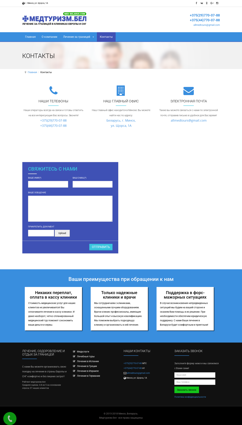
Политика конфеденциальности (190, 397)
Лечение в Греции (87, 366)
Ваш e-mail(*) (79, 178)
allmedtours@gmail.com (206, 25)
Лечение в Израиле (88, 371)
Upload (62, 233)
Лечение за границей (78, 36)
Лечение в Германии (88, 375)
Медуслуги (83, 351)
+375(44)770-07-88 (205, 20)
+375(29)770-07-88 (205, 15)
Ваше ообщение (37, 192)
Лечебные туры (86, 356)
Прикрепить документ (41, 226)
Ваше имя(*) (34, 178)
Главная (30, 36)
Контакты (106, 36)
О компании (49, 36)
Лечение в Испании (88, 361)
